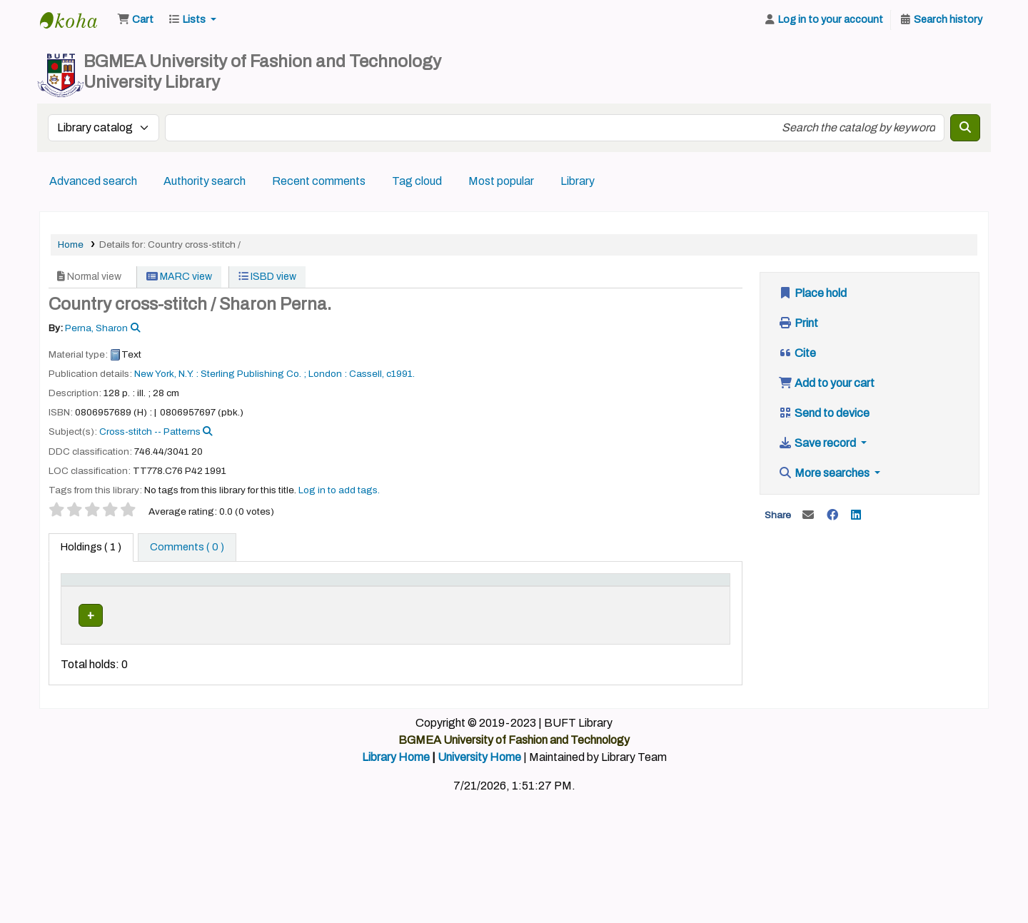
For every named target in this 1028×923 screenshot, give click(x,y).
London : (327, 373)
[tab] (187, 547)
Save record (818, 443)
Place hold (812, 293)
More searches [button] (825, 473)
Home (71, 244)
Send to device (824, 413)
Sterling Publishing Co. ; (253, 373)
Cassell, (366, 373)
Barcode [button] (688, 601)
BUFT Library (75, 20)
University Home (479, 788)
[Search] (965, 127)
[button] (135, 20)
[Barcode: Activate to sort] (696, 594)
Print (798, 323)
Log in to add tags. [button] (339, 490)
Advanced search (93, 181)
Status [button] (621, 601)
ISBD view (267, 276)
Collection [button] (315, 601)
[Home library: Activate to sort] (247, 594)
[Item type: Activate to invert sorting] (93, 594)
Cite (797, 353)
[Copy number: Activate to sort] (559, 594)
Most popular (501, 181)
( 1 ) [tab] (91, 547)
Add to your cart (826, 383)
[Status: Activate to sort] (630, 594)
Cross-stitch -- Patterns (150, 431)
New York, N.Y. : (166, 373)
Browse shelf (401, 645)
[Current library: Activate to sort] (166, 594)
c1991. (400, 373)
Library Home (396, 788)
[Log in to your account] (823, 20)
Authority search (204, 181)
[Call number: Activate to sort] (439, 594)
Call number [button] (395, 601)
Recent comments (319, 181)
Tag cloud (417, 181)
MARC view (179, 276)
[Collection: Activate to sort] (323, 594)
